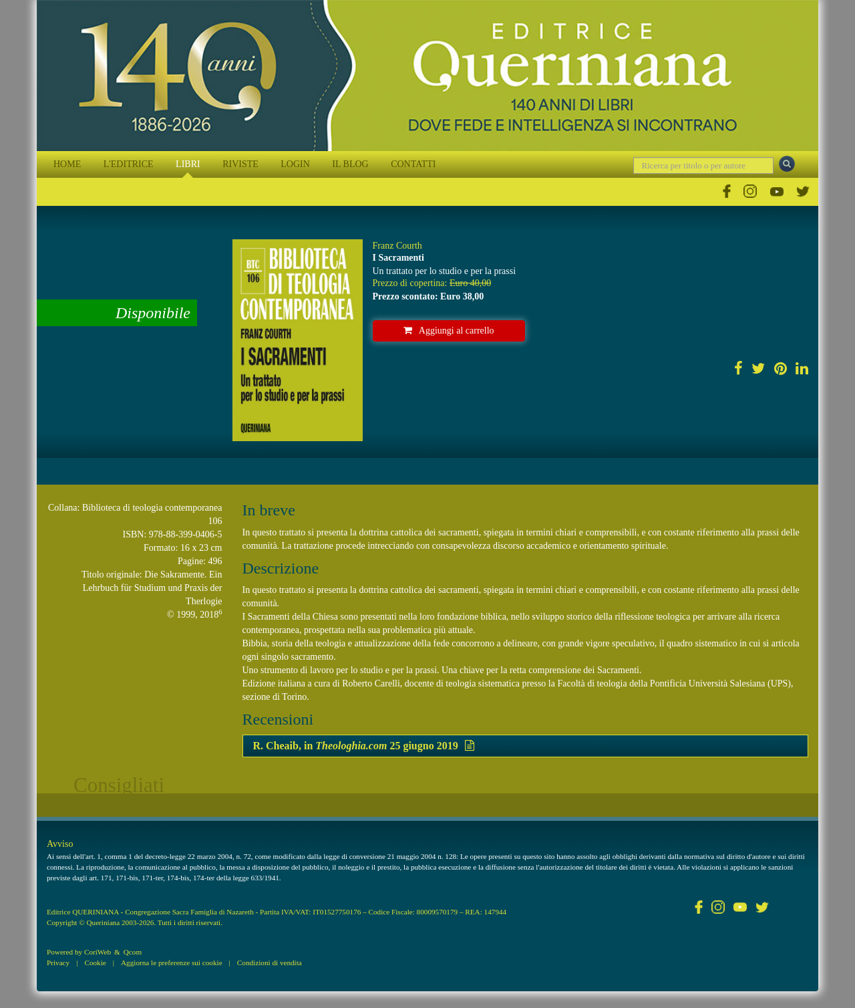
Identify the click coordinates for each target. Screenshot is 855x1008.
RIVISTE (240, 164)
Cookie (95, 963)
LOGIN (295, 164)
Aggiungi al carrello (448, 331)
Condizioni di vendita (269, 963)
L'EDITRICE (129, 164)
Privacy (58, 963)
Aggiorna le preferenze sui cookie (171, 963)
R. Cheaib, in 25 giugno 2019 (363, 745)
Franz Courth (397, 246)
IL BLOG (350, 164)
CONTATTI (413, 164)
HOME (67, 164)
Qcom (133, 952)
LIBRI (188, 164)
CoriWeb (97, 952)
